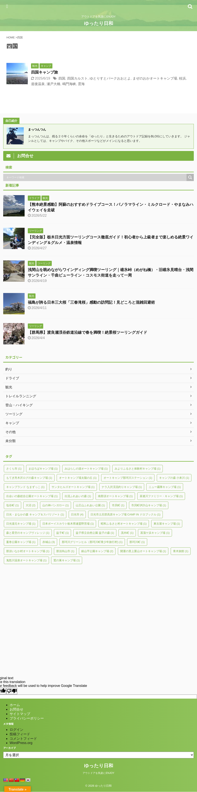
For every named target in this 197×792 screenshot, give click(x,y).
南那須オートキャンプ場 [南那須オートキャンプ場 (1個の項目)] (115, 496)
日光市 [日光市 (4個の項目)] (77, 514)
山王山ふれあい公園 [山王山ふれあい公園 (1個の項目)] (90, 505)
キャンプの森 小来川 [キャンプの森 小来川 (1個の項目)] (174, 477)
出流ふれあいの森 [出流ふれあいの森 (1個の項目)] (78, 496)
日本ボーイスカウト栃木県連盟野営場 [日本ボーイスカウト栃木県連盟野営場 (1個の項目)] (68, 523)
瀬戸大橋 (53, 84)
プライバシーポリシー (27, 718)
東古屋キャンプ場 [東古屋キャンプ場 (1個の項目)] (167, 523)
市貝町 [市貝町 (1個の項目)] (118, 505)
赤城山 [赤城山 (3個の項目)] (48, 542)
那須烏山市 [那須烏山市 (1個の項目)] (65, 551)
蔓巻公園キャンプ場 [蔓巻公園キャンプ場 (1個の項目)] (21, 542)
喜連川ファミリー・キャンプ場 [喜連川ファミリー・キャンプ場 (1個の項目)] (161, 496)
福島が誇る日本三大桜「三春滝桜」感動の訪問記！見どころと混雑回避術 (91, 302)
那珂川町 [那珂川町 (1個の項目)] (137, 542)
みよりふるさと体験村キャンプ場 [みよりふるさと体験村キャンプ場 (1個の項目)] (138, 468)
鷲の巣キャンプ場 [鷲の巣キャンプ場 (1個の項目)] (66, 560)
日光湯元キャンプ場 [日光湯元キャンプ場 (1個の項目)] (21, 523)
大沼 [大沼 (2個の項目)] (31, 505)
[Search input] (95, 177)
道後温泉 (38, 84)
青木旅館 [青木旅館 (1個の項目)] (180, 551)
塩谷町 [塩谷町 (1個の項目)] (12, 505)
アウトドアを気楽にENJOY (98, 773)
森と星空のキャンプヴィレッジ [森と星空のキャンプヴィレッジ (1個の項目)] (27, 532)
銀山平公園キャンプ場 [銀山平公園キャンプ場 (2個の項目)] (97, 551)
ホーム (15, 705)
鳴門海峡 (69, 84)
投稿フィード (20, 734)
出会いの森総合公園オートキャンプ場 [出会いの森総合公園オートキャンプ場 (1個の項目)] (32, 496)
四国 (61, 78)
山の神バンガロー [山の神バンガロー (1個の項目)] (55, 505)
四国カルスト (77, 78)
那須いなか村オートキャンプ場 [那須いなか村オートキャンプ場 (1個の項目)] (27, 551)
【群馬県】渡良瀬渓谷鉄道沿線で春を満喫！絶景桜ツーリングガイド (87, 332)
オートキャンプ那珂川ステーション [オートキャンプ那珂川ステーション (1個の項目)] (128, 477)
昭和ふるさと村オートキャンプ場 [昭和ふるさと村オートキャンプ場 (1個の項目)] (124, 523)
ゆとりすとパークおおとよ (110, 78)
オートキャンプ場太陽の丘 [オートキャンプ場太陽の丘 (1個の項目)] (78, 477)
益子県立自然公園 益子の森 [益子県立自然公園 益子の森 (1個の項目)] (95, 532)
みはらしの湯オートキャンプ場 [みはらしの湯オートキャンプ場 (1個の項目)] (86, 468)
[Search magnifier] (190, 177)
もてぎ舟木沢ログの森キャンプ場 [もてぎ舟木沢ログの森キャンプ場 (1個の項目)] (29, 477)
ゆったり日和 (98, 23)
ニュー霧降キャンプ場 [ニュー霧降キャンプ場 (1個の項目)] (165, 487)
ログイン (16, 729)
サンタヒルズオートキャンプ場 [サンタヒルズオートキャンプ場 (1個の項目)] (73, 487)
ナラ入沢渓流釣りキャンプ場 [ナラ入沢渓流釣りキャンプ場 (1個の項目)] (122, 487)
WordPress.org (21, 743)
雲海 (81, 84)
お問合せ (16, 709)
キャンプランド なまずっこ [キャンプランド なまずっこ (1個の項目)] (25, 487)
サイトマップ (20, 714)
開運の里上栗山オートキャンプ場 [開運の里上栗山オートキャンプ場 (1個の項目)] (143, 551)
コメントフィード (23, 738)
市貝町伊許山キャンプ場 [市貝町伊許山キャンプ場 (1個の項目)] (148, 505)
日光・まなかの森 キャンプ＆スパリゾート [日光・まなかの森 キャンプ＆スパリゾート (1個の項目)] (35, 514)
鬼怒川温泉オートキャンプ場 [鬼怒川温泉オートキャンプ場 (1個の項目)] (26, 560)
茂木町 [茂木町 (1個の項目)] (127, 532)
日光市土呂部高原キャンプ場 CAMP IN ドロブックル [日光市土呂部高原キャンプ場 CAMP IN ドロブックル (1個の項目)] (125, 514)
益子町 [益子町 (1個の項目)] (62, 532)
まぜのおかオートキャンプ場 (155, 78)
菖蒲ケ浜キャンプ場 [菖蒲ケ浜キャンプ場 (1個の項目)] (155, 532)
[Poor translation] (11, 691)
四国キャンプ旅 (44, 72)
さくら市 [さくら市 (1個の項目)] (14, 468)
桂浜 (182, 78)
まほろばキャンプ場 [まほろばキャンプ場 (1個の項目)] (43, 468)
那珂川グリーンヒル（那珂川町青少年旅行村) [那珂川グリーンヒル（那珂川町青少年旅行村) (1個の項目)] (92, 542)
